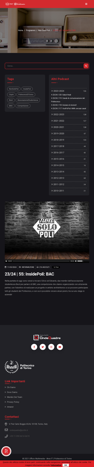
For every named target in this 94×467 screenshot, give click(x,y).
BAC (11, 106)
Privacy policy (12, 402)
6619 (27, 436)
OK (65, 465)
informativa (56, 465)
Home (20, 30)
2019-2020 (57, 133)
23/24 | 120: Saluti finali (61, 95)
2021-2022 (57, 120)
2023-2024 (57, 91)
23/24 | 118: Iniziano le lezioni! (63, 105)
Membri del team (13, 397)
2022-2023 (57, 114)
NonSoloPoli (13, 89)
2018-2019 (57, 140)
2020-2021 (57, 127)
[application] (47, 261)
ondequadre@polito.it (16, 429)
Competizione (23, 106)
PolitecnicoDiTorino (25, 95)
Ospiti (11, 95)
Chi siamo (10, 387)
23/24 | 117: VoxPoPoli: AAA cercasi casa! (68, 108)
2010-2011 (57, 190)
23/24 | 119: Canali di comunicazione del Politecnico (68, 100)
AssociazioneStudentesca (28, 100)
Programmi (30, 30)
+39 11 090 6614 (17, 436)
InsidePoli (27, 89)
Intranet (9, 407)
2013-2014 (57, 171)
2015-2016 (57, 159)
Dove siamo (11, 392)
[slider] (41, 261)
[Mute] (76, 261)
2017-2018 (57, 146)
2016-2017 (57, 152)
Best (11, 100)
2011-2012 (57, 184)
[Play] (6, 261)
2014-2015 (57, 165)
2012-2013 (57, 178)
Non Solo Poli (44, 30)
